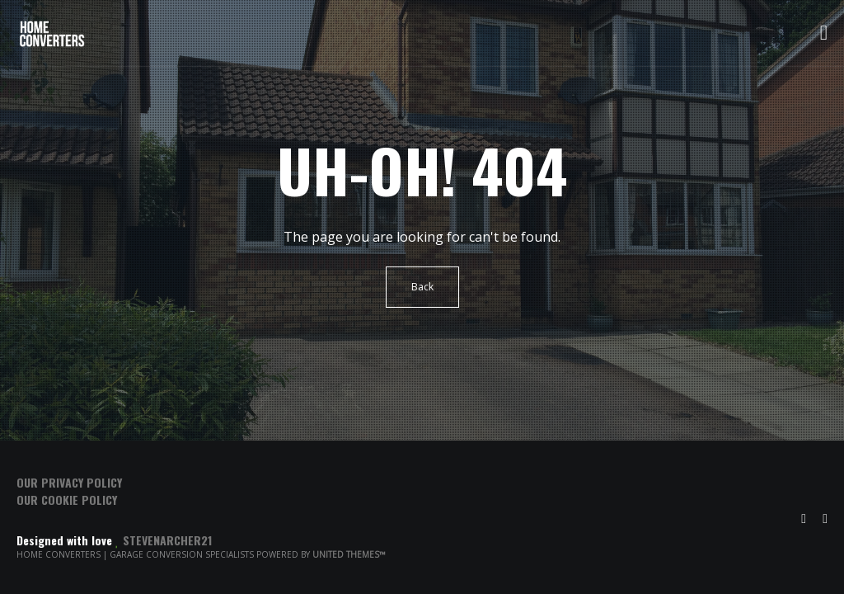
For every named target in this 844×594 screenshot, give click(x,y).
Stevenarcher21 (167, 540)
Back (422, 287)
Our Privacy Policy (69, 482)
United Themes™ (349, 554)
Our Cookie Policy (66, 499)
